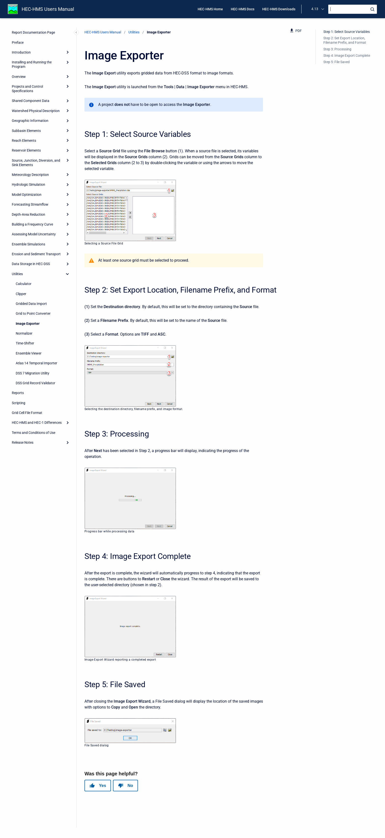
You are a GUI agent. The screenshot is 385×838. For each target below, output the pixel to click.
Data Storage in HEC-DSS (31, 264)
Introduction (21, 52)
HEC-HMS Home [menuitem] (210, 9)
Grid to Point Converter (33, 313)
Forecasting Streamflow (30, 204)
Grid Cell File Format (27, 413)
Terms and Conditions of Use (33, 433)
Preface (18, 42)
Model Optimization (26, 195)
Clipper (21, 294)
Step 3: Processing (337, 49)
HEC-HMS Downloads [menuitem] (278, 9)
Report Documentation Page (33, 32)
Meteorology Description (30, 175)
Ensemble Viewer (28, 353)
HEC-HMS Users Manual (48, 9)
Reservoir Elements (26, 150)
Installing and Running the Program (32, 64)
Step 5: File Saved (336, 62)
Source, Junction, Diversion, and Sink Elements (36, 162)
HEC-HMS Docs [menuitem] (242, 9)
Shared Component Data (30, 101)
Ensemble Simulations (28, 244)
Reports (18, 393)
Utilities (17, 274)
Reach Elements (24, 140)
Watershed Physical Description (36, 111)
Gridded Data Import (31, 304)
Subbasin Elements (26, 131)
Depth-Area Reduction (28, 214)
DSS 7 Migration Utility (32, 373)
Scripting (18, 403)
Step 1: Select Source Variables (346, 32)
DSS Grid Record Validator (35, 383)
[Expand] (67, 52)
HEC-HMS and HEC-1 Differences (37, 423)
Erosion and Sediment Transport (36, 254)
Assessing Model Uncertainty (34, 234)
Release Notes (22, 442)
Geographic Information (30, 121)
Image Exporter (28, 324)
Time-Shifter (25, 343)
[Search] (352, 9)
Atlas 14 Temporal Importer (36, 363)
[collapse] (67, 274)
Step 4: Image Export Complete (346, 55)
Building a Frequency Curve (32, 224)
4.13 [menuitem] (314, 9)
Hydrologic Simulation (28, 184)
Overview (19, 77)
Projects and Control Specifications (27, 89)
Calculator (23, 284)
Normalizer (24, 333)
